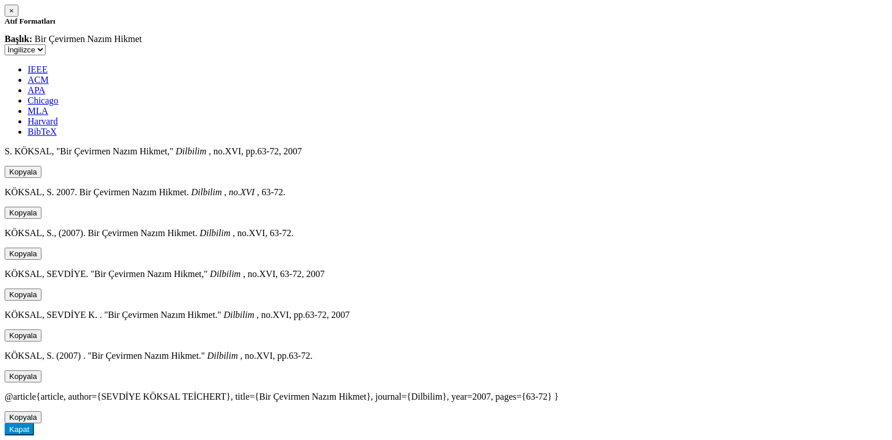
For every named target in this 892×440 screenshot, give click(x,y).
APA (36, 90)
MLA (38, 111)
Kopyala (23, 172)
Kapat (19, 429)
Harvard (43, 121)
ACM (38, 80)
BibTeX (42, 131)
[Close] (11, 11)
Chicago (43, 100)
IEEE (38, 69)
